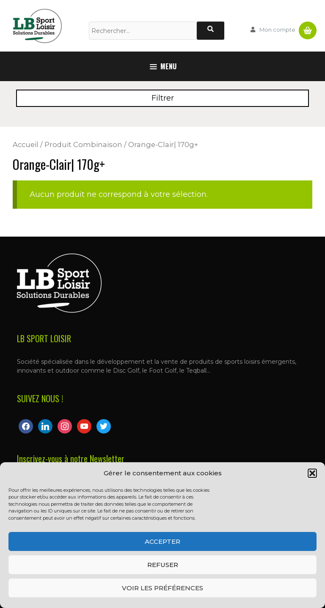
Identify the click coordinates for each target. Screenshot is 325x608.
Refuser (162, 565)
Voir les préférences (162, 588)
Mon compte (277, 29)
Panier (308, 27)
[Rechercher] (210, 31)
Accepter (162, 541)
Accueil (26, 144)
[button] (312, 473)
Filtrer (162, 98)
